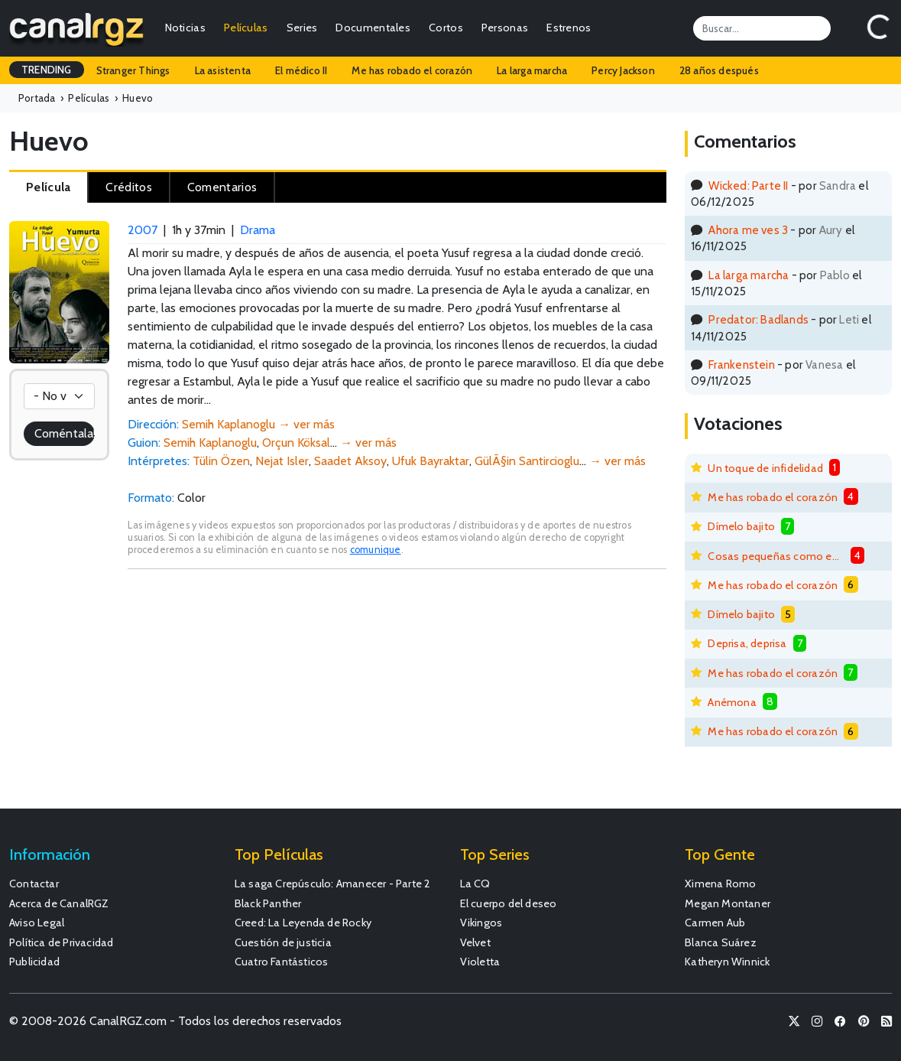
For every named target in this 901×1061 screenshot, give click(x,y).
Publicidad (34, 961)
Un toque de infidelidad (765, 468)
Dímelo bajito (741, 526)
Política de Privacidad (61, 942)
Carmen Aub (715, 922)
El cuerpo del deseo (508, 903)
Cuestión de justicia (283, 942)
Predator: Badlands (758, 319)
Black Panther (268, 903)
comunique (375, 549)
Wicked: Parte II (748, 185)
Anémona (732, 702)
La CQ (475, 883)
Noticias (185, 27)
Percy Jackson (623, 70)
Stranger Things (133, 70)
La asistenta (223, 70)
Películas (246, 27)
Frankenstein (741, 364)
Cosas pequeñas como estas (776, 556)
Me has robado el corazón (412, 70)
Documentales (372, 27)
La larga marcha (532, 70)
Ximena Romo (720, 883)
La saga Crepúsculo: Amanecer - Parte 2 (333, 883)
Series (302, 27)
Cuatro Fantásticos (282, 961)
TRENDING (46, 69)
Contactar (34, 883)
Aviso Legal (36, 922)
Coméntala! (64, 433)
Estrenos (568, 27)
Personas (504, 27)
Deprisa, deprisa (747, 643)
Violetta (480, 961)
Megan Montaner (727, 903)
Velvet (475, 942)
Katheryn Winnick (727, 961)
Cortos (446, 27)
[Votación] (59, 396)
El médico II (301, 70)
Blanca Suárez (721, 942)
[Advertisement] (397, 696)
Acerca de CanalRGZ (59, 903)
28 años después (719, 70)
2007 (142, 230)
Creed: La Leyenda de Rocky (303, 922)
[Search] (762, 28)
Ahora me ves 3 (748, 230)
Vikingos (481, 922)
